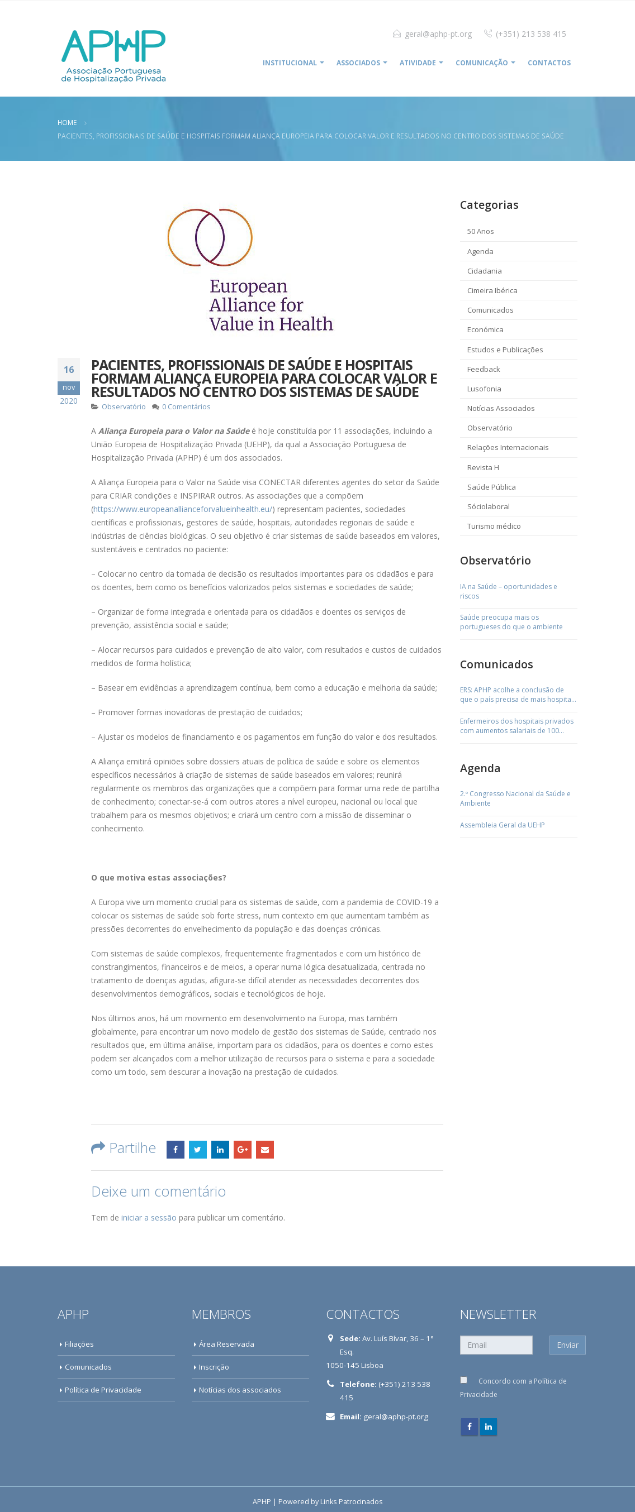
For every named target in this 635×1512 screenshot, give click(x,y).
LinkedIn (220, 1150)
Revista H (483, 467)
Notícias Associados (501, 408)
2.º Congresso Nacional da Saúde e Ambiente (515, 799)
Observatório (124, 407)
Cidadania (484, 271)
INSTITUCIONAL (290, 63)
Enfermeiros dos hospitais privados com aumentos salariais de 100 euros (517, 726)
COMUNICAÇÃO (482, 63)
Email (265, 1150)
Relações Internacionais (508, 447)
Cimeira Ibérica (492, 290)
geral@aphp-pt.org (438, 33)
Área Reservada (226, 1344)
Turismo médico (494, 526)
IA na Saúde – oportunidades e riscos (508, 591)
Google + (243, 1150)
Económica (485, 329)
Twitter (198, 1150)
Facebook (175, 1150)
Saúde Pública (491, 487)
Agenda (480, 251)
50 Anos (480, 231)
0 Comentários (186, 407)
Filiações (79, 1344)
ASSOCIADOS (358, 63)
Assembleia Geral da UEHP (502, 825)
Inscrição (214, 1367)
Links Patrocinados (351, 1501)
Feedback (483, 369)
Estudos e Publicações (505, 349)
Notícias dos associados (240, 1390)
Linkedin (488, 1426)
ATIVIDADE (418, 63)
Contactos (549, 63)
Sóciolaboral (488, 506)
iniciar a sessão (149, 1217)
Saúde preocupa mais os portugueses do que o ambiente (511, 622)
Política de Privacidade (103, 1390)
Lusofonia (484, 389)
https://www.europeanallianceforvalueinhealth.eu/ (182, 509)
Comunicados (490, 310)
